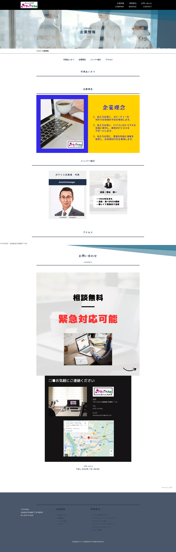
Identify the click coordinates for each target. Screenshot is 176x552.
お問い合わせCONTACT (146, 5)
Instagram (72, 217)
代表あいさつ (68, 60)
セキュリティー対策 (99, 521)
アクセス (109, 60)
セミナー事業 (97, 530)
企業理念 (82, 60)
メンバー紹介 (95, 60)
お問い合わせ (88, 466)
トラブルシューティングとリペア (104, 518)
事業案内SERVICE (132, 5)
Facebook (63, 217)
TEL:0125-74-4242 (88, 469)
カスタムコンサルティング (101, 527)
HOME (38, 51)
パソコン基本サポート (100, 515)
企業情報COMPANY (119, 5)
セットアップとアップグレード (103, 524)
